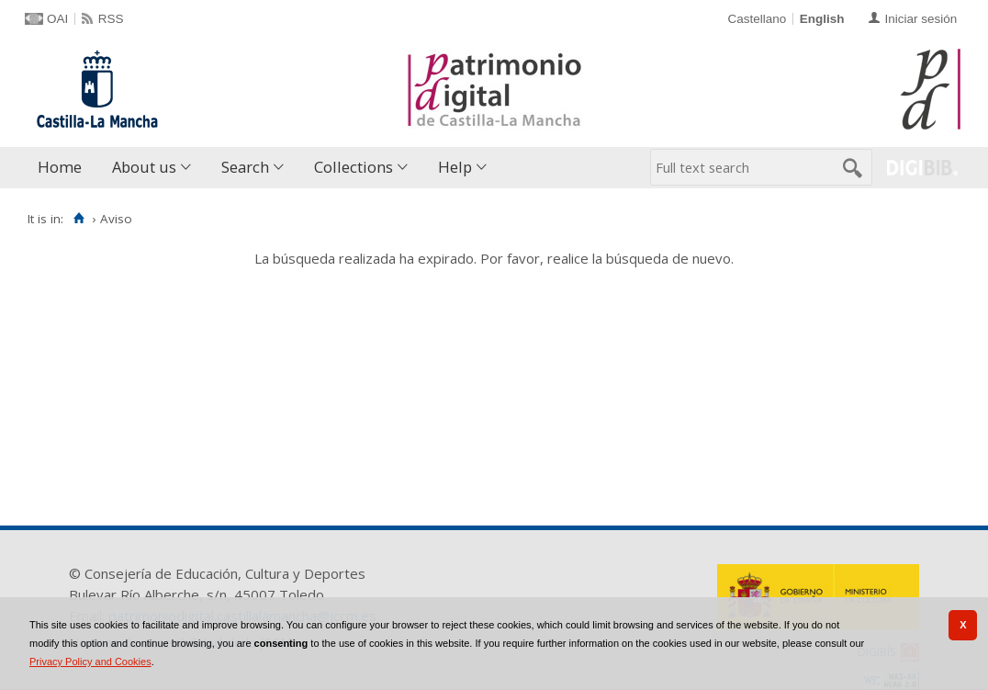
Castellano (756, 19)
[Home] (78, 218)
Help (455, 166)
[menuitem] (63, 167)
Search (245, 166)
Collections (353, 166)
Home (60, 166)
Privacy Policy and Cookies (90, 661)
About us (144, 166)
